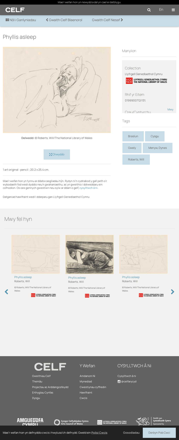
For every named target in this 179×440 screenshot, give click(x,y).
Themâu (37, 381)
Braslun (133, 136)
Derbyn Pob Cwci (159, 432)
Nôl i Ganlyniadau (21, 20)
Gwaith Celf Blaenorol (64, 20)
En (161, 9)
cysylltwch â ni (89, 188)
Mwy (170, 109)
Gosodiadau (131, 433)
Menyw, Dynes (157, 148)
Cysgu (155, 136)
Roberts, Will (136, 159)
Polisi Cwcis (99, 433)
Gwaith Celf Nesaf (107, 20)
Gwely (132, 148)
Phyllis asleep (23, 277)
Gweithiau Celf (41, 376)
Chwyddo (56, 154)
